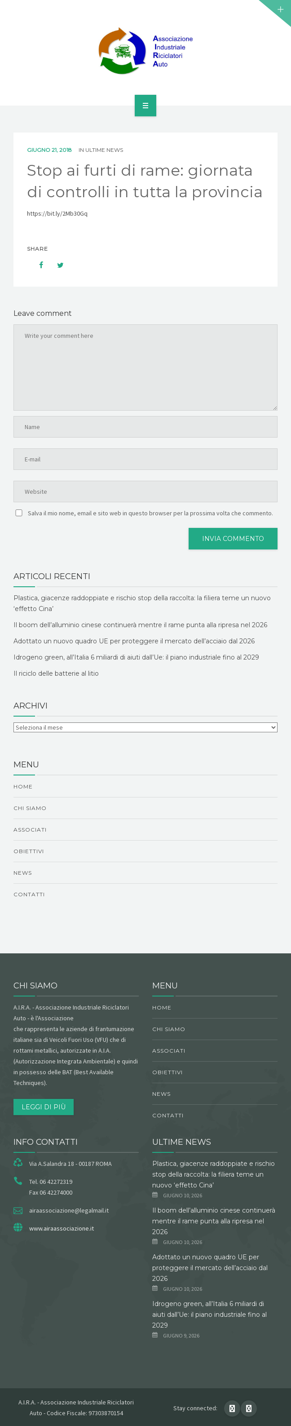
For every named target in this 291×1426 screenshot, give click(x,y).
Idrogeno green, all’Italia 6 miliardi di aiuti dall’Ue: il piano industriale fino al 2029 (136, 657)
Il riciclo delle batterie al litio (56, 673)
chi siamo (30, 808)
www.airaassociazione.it (61, 1228)
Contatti (29, 894)
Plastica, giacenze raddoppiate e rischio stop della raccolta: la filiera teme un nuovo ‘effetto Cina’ (213, 1174)
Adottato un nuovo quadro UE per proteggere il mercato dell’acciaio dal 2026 (134, 641)
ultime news (104, 149)
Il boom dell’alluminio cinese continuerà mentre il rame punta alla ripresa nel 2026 (140, 625)
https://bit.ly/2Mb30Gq (57, 213)
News (22, 872)
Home (23, 786)
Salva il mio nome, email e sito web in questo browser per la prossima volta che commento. (150, 513)
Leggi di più (44, 1107)
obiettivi (28, 851)
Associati (30, 829)
